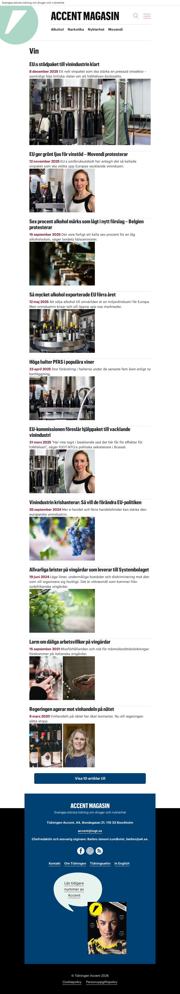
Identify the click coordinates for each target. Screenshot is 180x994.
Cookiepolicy (72, 982)
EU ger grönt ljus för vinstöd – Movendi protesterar (78, 154)
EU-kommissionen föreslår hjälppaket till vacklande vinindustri (79, 432)
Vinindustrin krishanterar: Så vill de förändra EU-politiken (85, 502)
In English (122, 863)
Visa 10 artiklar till (90, 778)
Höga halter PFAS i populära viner (61, 362)
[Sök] (135, 15)
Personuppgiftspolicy (101, 982)
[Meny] (147, 16)
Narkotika (76, 29)
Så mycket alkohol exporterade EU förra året (72, 294)
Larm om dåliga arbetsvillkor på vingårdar (69, 642)
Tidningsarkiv (100, 863)
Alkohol (57, 29)
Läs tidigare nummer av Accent (74, 889)
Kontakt (54, 863)
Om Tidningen (75, 863)
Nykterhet (96, 29)
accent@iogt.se (90, 831)
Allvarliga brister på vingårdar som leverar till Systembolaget (89, 569)
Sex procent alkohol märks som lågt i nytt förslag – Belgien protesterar (86, 224)
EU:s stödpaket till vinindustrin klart (64, 64)
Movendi (115, 29)
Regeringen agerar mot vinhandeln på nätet (71, 709)
